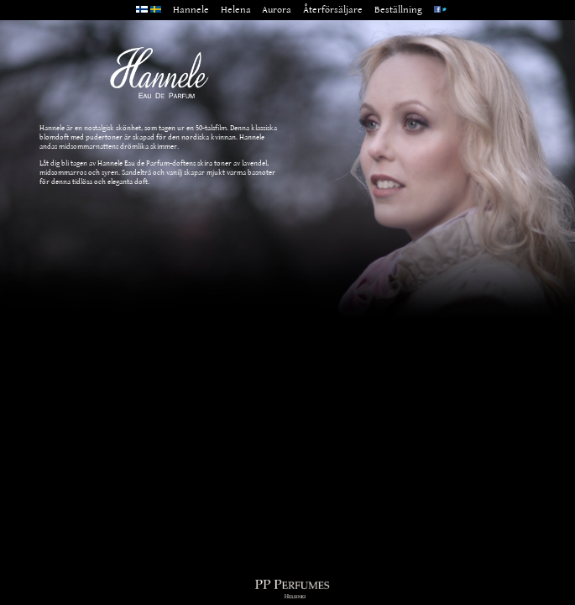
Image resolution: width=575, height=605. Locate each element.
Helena (236, 9)
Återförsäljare (333, 9)
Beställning (398, 9)
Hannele (191, 9)
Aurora (276, 9)
